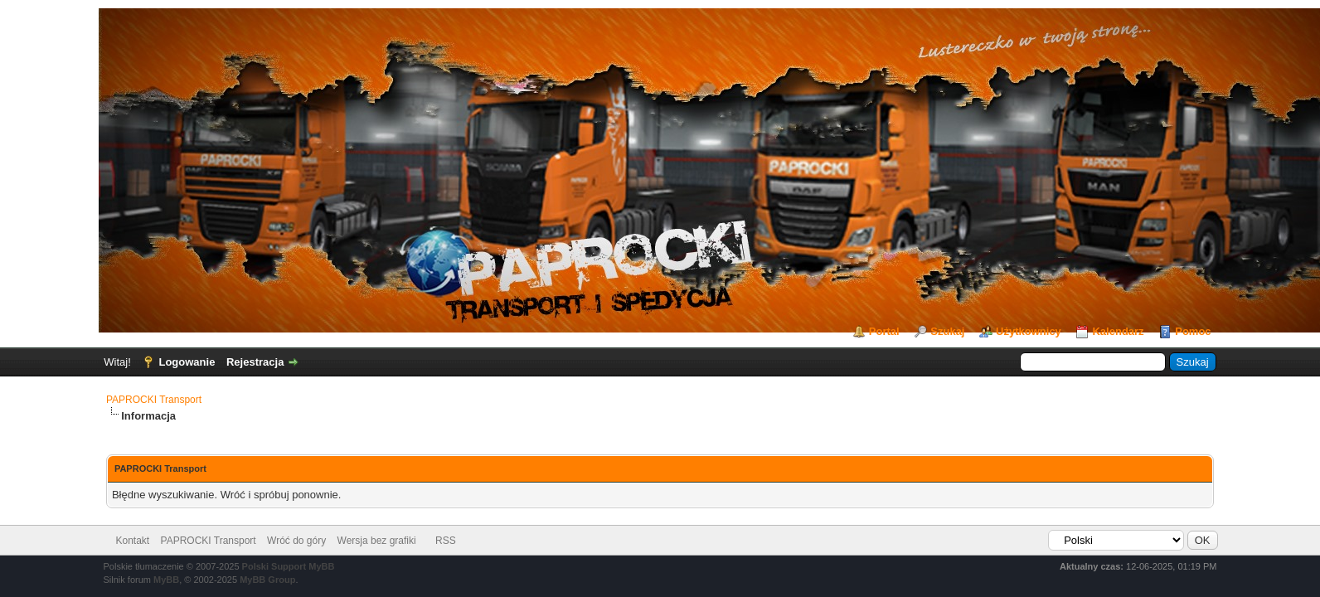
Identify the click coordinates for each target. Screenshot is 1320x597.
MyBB (166, 580)
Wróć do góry (296, 540)
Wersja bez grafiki (376, 540)
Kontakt (133, 540)
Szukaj (947, 331)
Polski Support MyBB (288, 566)
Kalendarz (1117, 331)
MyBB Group (267, 580)
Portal (884, 331)
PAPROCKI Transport (153, 399)
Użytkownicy (1028, 331)
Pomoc (1193, 331)
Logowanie (186, 362)
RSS (445, 540)
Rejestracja (255, 362)
